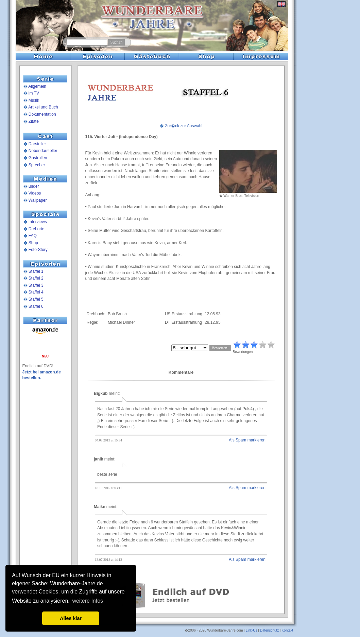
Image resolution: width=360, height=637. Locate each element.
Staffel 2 (36, 278)
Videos (35, 193)
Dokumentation (42, 114)
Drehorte (37, 229)
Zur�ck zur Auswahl (183, 125)
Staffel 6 (36, 306)
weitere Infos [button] (87, 601)
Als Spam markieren (247, 440)
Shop (33, 242)
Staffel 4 (36, 292)
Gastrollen (38, 157)
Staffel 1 (36, 271)
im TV (34, 93)
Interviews (38, 221)
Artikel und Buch (43, 107)
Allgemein (37, 86)
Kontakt (287, 630)
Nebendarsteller (43, 150)
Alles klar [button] (71, 618)
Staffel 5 (36, 299)
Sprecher (37, 165)
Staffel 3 (36, 285)
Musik (34, 100)
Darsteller (37, 143)
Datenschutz (269, 630)
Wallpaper (38, 200)
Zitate (34, 121)
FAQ (33, 235)
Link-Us (251, 630)
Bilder (34, 186)
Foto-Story (38, 249)
